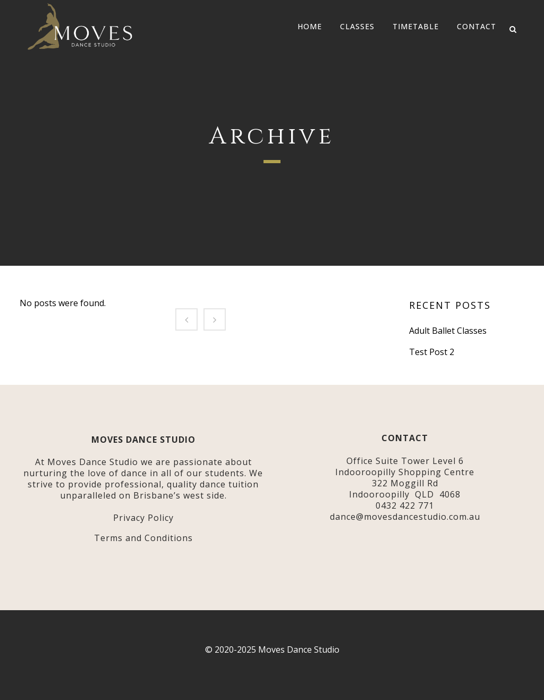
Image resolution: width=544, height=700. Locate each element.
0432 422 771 (405, 505)
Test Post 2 (431, 352)
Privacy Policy (143, 518)
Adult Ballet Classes (448, 330)
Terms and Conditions (143, 538)
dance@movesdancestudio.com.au (405, 516)
